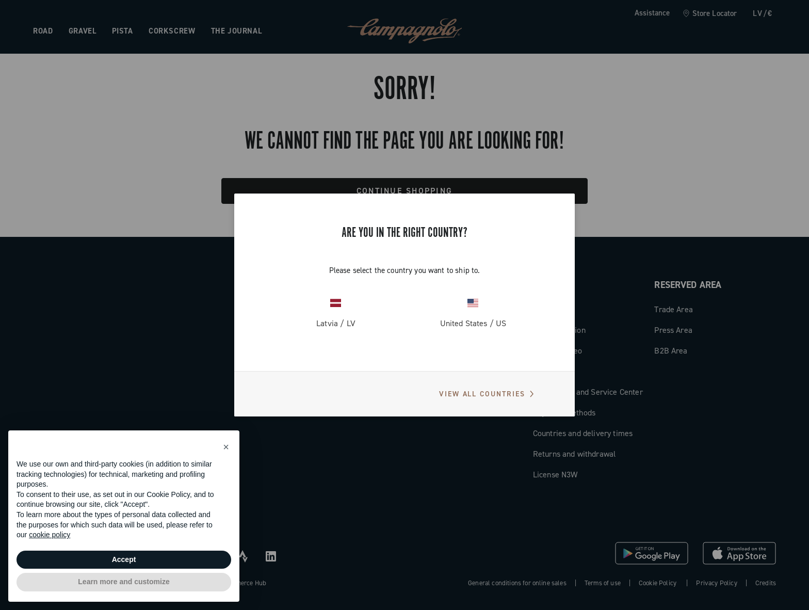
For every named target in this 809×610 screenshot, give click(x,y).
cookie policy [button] (49, 535)
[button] (226, 447)
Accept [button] (124, 559)
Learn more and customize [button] (123, 581)
